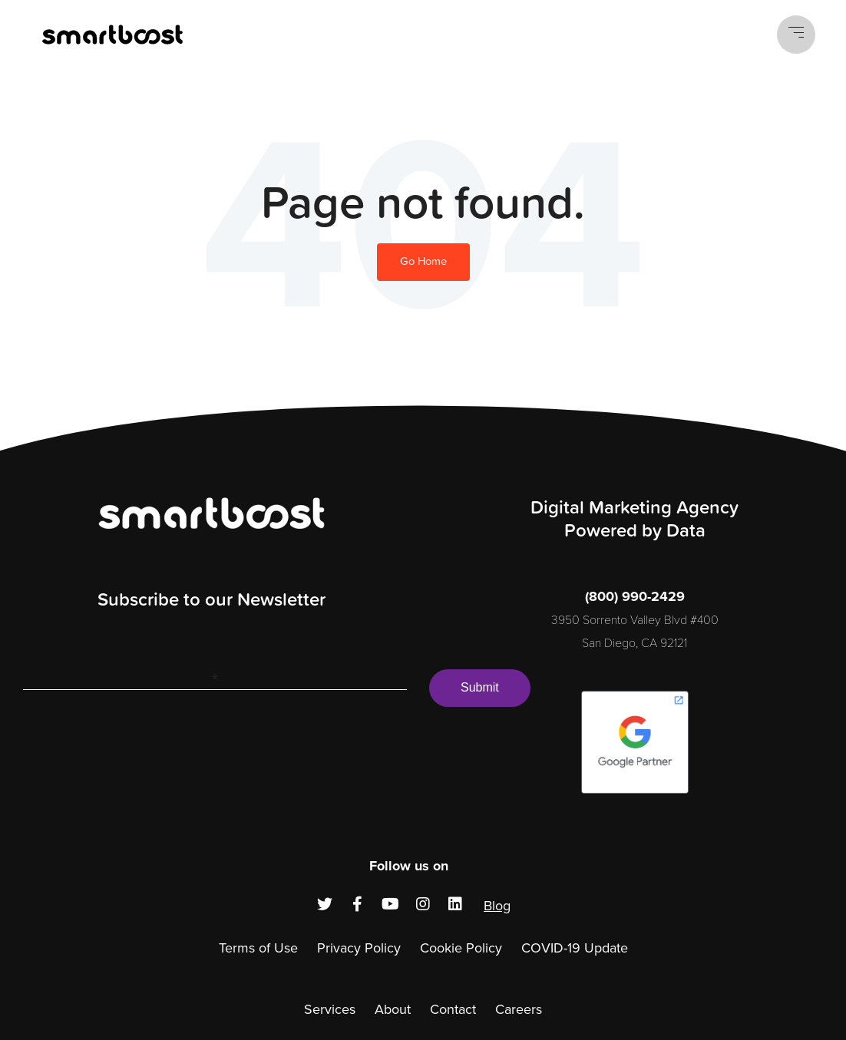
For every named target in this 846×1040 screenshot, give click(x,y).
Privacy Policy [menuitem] (359, 947)
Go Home (423, 261)
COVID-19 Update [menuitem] (574, 947)
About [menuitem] (393, 1009)
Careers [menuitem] (518, 1009)
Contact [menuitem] (453, 1009)
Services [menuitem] (329, 1009)
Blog (497, 905)
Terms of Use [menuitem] (258, 947)
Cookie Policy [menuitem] (461, 947)
